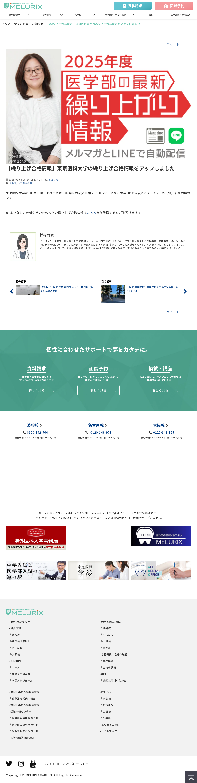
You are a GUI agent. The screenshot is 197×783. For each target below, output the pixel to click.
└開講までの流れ (20, 674)
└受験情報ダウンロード (24, 731)
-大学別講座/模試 (110, 621)
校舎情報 (46, 14)
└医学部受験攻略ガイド (24, 718)
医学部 (12, 183)
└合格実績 (106, 661)
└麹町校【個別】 (20, 641)
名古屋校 (96, 425)
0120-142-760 (37, 432)
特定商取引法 (51, 763)
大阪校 (159, 425)
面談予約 (177, 5)
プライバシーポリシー (75, 763)
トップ (6, 24)
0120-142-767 (163, 432)
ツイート (173, 44)
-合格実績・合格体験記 (114, 654)
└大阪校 (15, 654)
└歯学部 (105, 648)
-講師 (103, 674)
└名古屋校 (16, 648)
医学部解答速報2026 (180, 14)
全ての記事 (21, 24)
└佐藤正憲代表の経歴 (23, 698)
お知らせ (37, 24)
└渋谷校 (15, 635)
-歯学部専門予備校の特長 (24, 705)
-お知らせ (106, 692)
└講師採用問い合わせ (113, 680)
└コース (15, 667)
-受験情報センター (20, 711)
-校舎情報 (15, 628)
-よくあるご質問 (110, 724)
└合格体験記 (108, 667)
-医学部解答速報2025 (22, 738)
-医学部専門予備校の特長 (24, 692)
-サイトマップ (108, 731)
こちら (91, 212)
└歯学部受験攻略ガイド (24, 724)
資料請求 (135, 5)
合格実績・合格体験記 (115, 14)
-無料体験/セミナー (21, 621)
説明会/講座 (14, 14)
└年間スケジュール (21, 680)
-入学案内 (15, 661)
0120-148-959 (101, 432)
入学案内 (79, 14)
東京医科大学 (25, 183)
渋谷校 (33, 425)
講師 (151, 14)
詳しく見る (37, 390)
